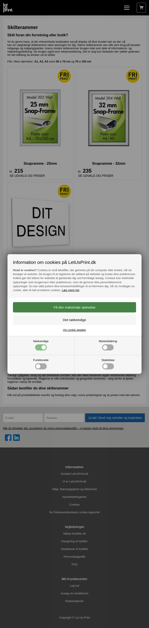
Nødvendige (40, 345)
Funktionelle (40, 363)
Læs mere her (71, 290)
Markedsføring (108, 345)
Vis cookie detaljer (74, 330)
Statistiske (108, 363)
